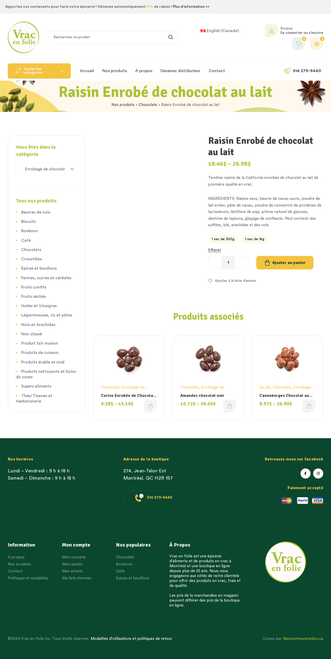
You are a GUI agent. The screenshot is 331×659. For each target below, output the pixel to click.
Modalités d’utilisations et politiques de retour (131, 639)
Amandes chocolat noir (202, 395)
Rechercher (171, 37)
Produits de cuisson (39, 353)
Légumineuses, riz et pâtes (46, 315)
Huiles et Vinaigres (39, 306)
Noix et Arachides (38, 325)
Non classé (31, 334)
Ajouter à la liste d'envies (235, 281)
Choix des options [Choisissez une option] (150, 405)
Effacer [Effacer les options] (214, 250)
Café (26, 240)
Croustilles (31, 259)
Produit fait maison (39, 343)
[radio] (223, 239)
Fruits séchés (33, 296)
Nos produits (122, 105)
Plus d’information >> (191, 7)
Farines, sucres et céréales (46, 278)
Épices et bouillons (39, 268)
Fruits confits (33, 287)
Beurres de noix (35, 212)
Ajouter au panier (289, 262)
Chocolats (148, 105)
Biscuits (28, 221)
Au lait (264, 387)
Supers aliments (36, 386)
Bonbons (29, 231)
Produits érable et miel (42, 362)
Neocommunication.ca (303, 639)
